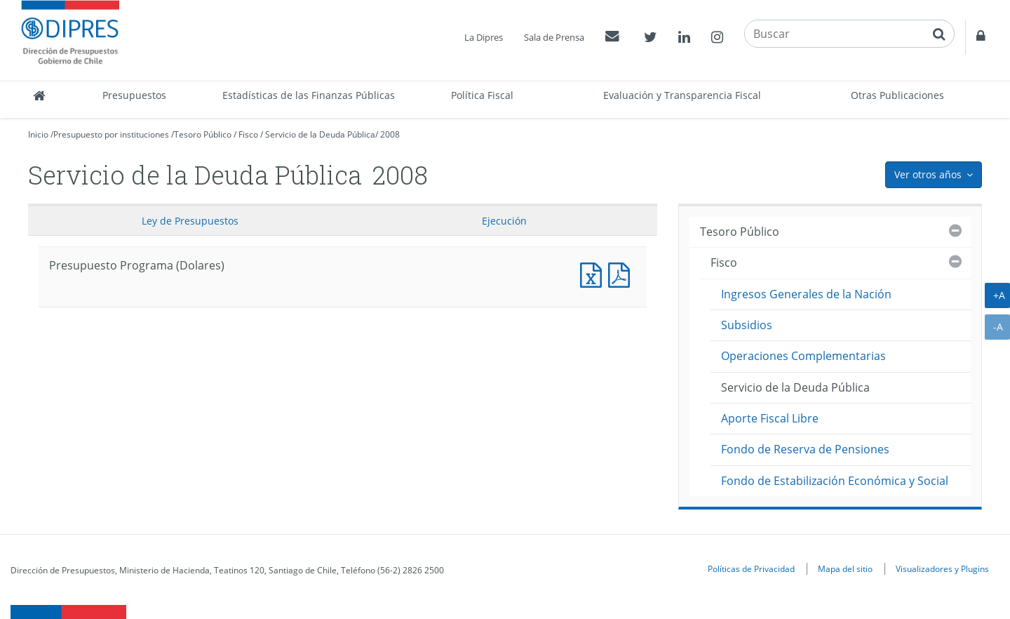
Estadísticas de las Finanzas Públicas (308, 95)
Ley (190, 220)
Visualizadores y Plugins (942, 568)
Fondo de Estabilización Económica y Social (834, 480)
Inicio (38, 134)
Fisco (248, 134)
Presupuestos (134, 95)
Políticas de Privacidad (751, 568)
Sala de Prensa (554, 37)
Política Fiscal (482, 95)
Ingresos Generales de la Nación (806, 294)
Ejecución (504, 220)
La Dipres (483, 37)
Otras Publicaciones (897, 95)
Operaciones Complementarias (803, 356)
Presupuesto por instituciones (111, 134)
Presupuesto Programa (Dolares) (594, 273)
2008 (390, 134)
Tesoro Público (202, 134)
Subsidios (746, 325)
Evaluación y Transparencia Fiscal (682, 95)
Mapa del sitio (845, 568)
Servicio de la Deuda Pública (320, 134)
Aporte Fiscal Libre (770, 418)
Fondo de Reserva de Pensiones (805, 449)
